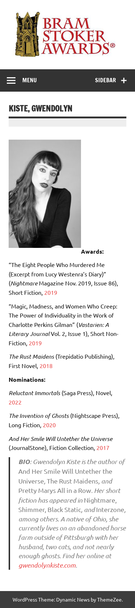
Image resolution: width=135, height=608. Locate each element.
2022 (15, 402)
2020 (49, 424)
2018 (46, 365)
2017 (102, 447)
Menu (29, 80)
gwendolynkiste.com (47, 565)
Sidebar (105, 80)
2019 (50, 292)
